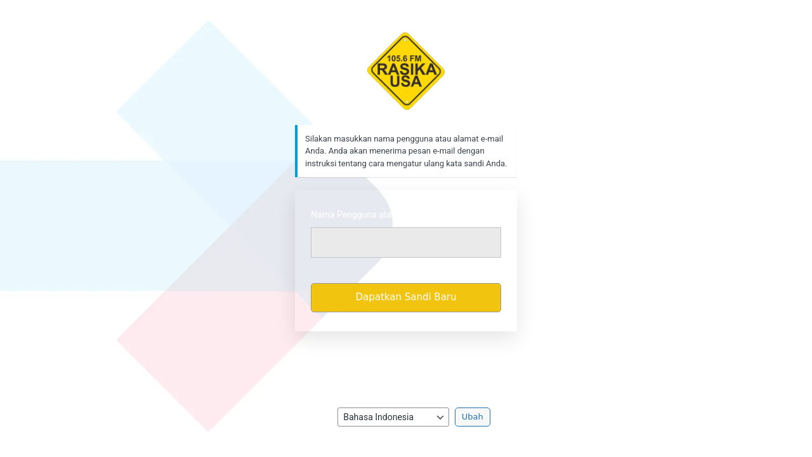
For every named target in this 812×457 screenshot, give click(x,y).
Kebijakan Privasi (406, 371)
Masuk (307, 352)
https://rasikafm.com (406, 71)
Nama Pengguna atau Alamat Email (381, 214)
